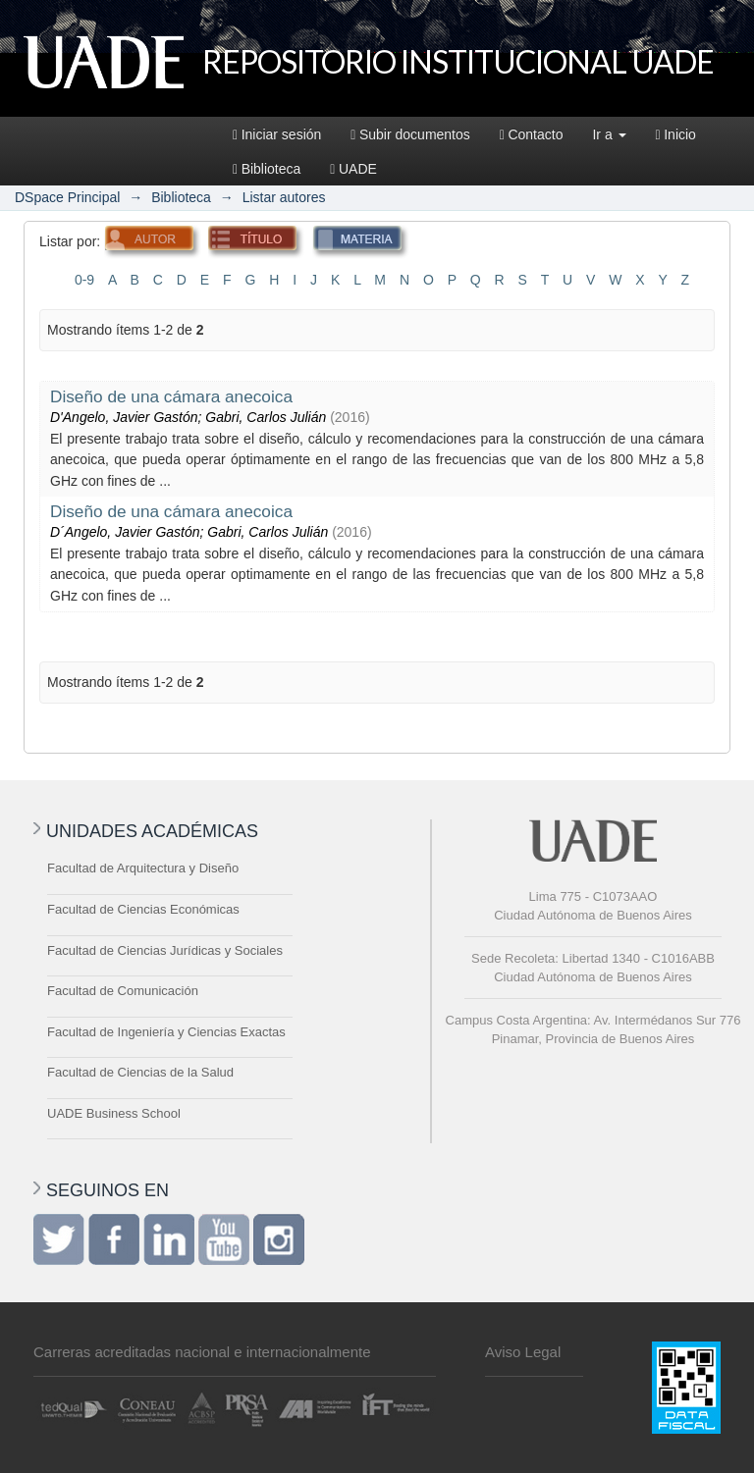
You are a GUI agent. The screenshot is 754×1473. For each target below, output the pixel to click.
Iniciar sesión (277, 134)
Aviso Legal (523, 1351)
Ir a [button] (608, 134)
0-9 (84, 280)
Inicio (676, 134)
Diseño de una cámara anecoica (171, 396)
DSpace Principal (67, 197)
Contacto (532, 134)
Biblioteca (266, 169)
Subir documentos (409, 134)
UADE (353, 169)
